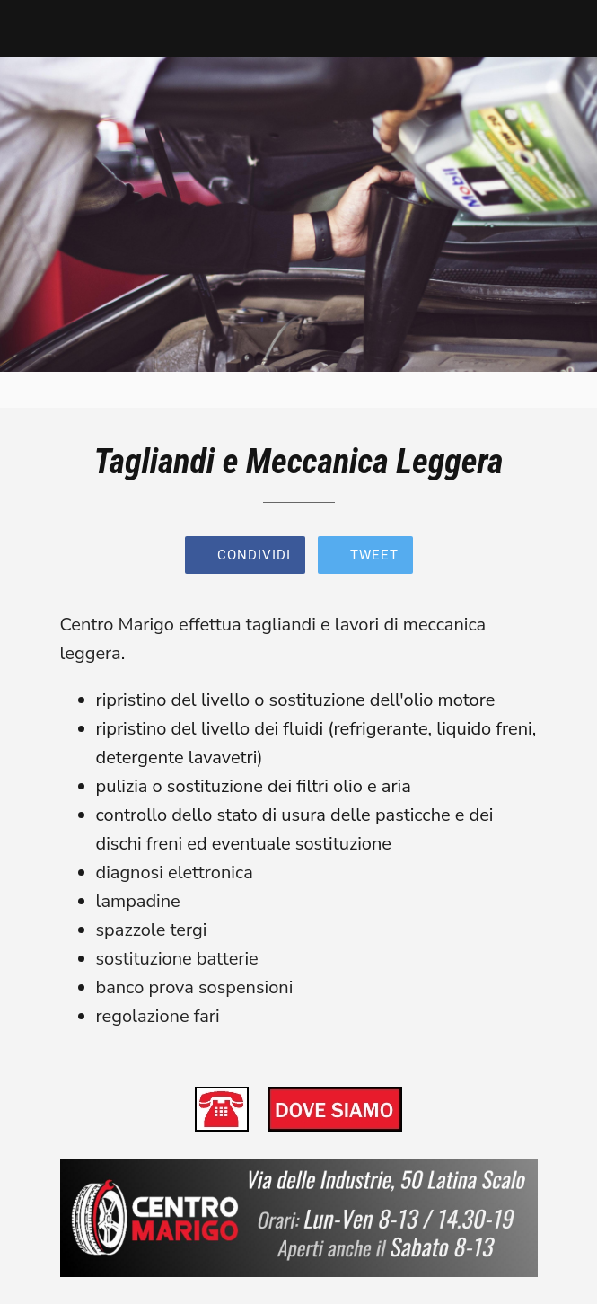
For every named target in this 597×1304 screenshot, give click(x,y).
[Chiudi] (29, 29)
